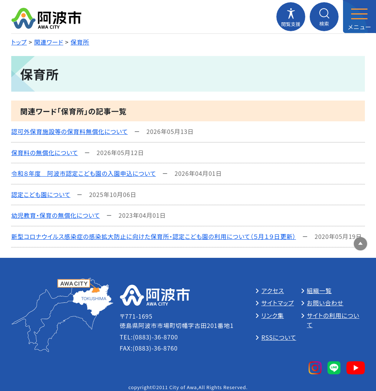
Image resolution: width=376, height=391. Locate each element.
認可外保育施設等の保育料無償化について (69, 131)
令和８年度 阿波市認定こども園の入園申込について (83, 173)
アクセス (272, 290)
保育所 (80, 41)
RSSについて (278, 337)
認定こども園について (40, 194)
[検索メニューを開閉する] (324, 17)
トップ (19, 41)
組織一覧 (319, 290)
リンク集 (272, 315)
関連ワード (48, 41)
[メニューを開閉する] (359, 16)
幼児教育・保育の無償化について (55, 215)
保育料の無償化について (44, 152)
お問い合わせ (325, 302)
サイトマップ (277, 302)
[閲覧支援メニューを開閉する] (291, 17)
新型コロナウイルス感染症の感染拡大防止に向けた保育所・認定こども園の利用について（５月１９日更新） (153, 236)
